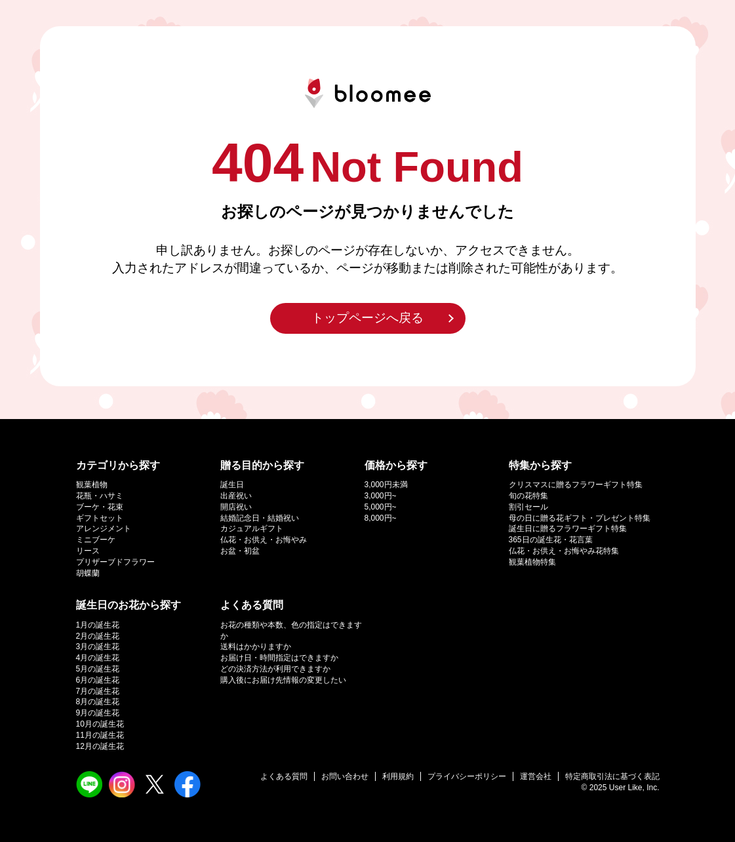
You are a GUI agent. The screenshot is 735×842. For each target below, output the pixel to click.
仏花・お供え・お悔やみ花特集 (564, 550)
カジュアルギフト (251, 528)
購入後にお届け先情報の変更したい (283, 680)
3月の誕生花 (98, 646)
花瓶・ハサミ (99, 495)
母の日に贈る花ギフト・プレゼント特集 (579, 518)
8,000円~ (381, 518)
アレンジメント (103, 528)
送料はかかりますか (255, 646)
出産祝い (236, 495)
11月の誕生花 (100, 735)
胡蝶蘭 (88, 573)
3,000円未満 (386, 484)
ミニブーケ (95, 539)
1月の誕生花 (98, 625)
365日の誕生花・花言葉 (551, 539)
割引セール (528, 506)
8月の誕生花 (98, 701)
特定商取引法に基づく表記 (612, 776)
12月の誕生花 (100, 746)
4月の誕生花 (98, 657)
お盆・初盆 (240, 550)
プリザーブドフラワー (115, 562)
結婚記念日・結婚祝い (259, 518)
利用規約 (398, 776)
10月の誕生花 (100, 724)
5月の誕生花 (98, 668)
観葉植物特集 (532, 562)
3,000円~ (381, 495)
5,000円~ (381, 506)
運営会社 (535, 776)
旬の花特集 (528, 495)
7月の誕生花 (98, 691)
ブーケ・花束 (99, 506)
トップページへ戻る (367, 318)
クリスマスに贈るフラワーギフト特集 (576, 484)
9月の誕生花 (98, 712)
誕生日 (232, 484)
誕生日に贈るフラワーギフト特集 (568, 528)
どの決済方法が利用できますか (275, 668)
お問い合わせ (344, 776)
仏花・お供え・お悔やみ (263, 539)
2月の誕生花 (98, 636)
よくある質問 (284, 776)
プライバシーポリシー (466, 776)
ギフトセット (99, 518)
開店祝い (236, 506)
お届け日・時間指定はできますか (279, 657)
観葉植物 (92, 484)
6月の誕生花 (98, 680)
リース (88, 550)
